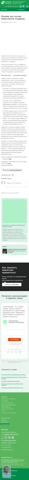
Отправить (14, 339)
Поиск (21, 9)
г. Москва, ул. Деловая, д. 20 (8, 442)
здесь (9, 163)
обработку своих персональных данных (18, 361)
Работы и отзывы (6, 418)
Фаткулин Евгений (15, 170)
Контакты (3, 420)
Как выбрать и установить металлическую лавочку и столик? (13, 225)
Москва (4, 430)
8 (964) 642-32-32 (13, 6)
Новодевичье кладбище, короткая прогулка (12, 387)
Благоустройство (5, 406)
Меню (5, 9)
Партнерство (4, 424)
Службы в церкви (7, 477)
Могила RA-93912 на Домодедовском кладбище (13, 374)
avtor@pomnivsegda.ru (10, 440)
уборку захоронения (20, 250)
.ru (7, 457)
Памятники (4, 396)
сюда (10, 158)
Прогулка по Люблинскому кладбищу (10, 381)
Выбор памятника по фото (8, 404)
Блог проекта (4, 422)
